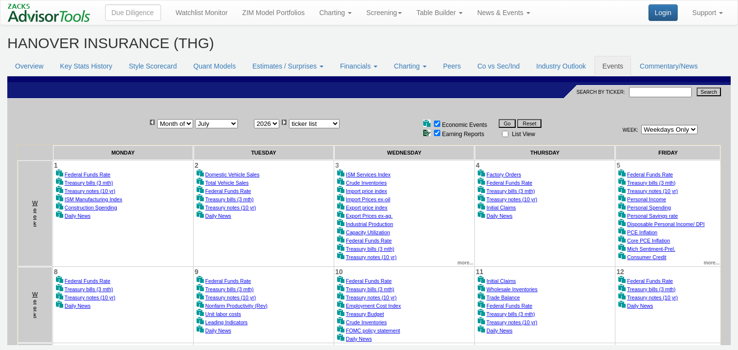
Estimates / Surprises (288, 66)
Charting (335, 13)
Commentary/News (669, 66)
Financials (359, 66)
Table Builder (439, 13)
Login (663, 13)
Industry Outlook (561, 66)
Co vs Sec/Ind (498, 66)
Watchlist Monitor (202, 13)
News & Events (503, 13)
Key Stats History (86, 66)
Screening (384, 13)
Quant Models (215, 66)
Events (612, 66)
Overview (29, 66)
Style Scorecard (153, 66)
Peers (452, 66)
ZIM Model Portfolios (273, 13)
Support (707, 13)
